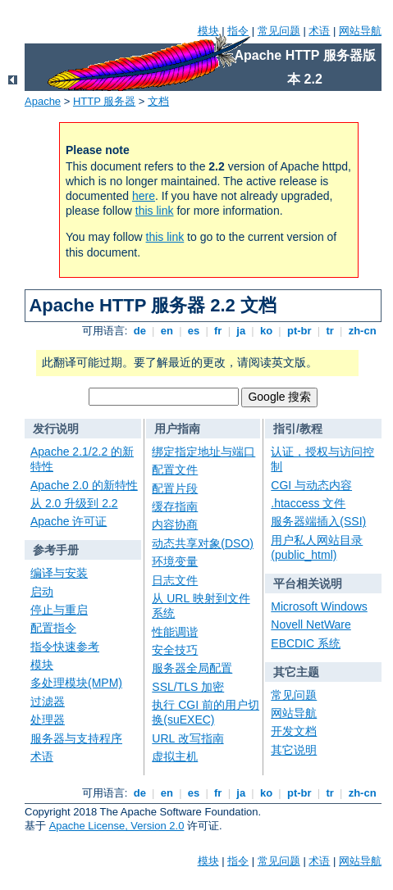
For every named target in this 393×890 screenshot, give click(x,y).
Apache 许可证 (68, 521)
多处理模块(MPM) (76, 682)
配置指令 (53, 627)
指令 (238, 31)
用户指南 (177, 428)
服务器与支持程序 (76, 738)
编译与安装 (59, 572)
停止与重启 (59, 609)
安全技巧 (175, 649)
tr (330, 331)
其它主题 (296, 672)
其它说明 (294, 749)
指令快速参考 (64, 646)
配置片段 (175, 488)
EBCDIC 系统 (305, 643)
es (194, 331)
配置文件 (175, 469)
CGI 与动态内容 (311, 485)
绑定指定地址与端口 (203, 451)
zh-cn (362, 331)
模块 (208, 31)
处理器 (47, 719)
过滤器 (47, 701)
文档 (158, 101)
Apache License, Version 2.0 (117, 826)
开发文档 (294, 731)
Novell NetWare (311, 624)
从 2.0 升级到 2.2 (74, 503)
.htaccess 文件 (308, 503)
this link (154, 210)
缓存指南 (175, 506)
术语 (319, 31)
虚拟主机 (175, 756)
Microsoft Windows (319, 606)
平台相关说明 (307, 583)
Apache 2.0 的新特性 (84, 485)
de (139, 331)
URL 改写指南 (187, 738)
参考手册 (56, 549)
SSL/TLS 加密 (188, 686)
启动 (41, 591)
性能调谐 (175, 631)
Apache (43, 101)
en (167, 331)
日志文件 (175, 580)
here (143, 195)
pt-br (299, 331)
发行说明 (56, 428)
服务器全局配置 (192, 667)
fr (218, 331)
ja (241, 331)
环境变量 (175, 561)
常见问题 (279, 31)
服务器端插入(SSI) (318, 521)
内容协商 (175, 524)
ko (266, 331)
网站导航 (360, 31)
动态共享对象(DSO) (203, 543)
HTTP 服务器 (104, 101)
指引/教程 (297, 428)
